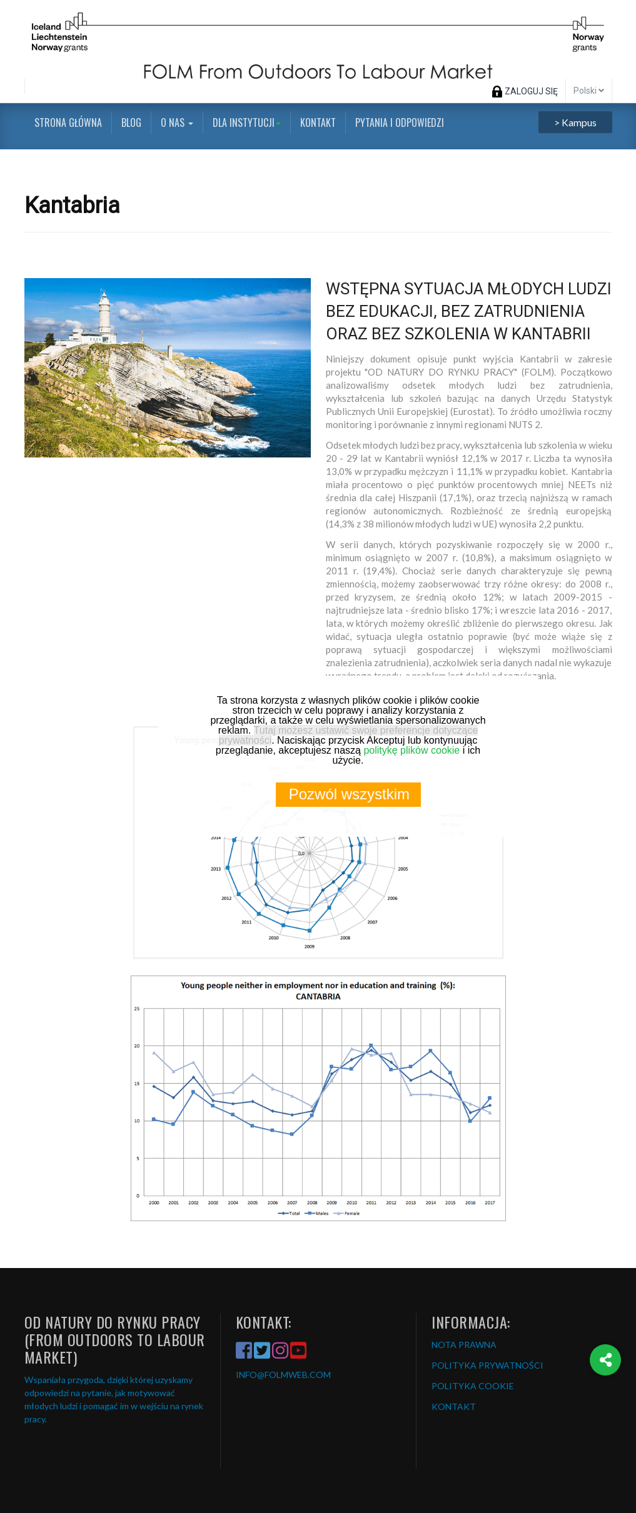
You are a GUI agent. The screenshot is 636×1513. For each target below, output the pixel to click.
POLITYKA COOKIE (473, 1386)
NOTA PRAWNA (464, 1344)
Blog (131, 122)
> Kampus (575, 122)
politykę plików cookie (411, 750)
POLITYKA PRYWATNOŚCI (487, 1365)
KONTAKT (454, 1406)
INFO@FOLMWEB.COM (283, 1374)
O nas (177, 122)
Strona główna (68, 122)
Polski (588, 91)
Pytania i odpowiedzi (399, 122)
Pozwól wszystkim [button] (349, 794)
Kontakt (318, 122)
